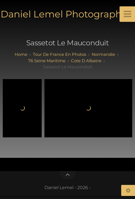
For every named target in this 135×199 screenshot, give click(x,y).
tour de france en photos (59, 54)
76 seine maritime (46, 60)
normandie (103, 54)
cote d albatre (86, 60)
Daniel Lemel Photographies (68, 14)
